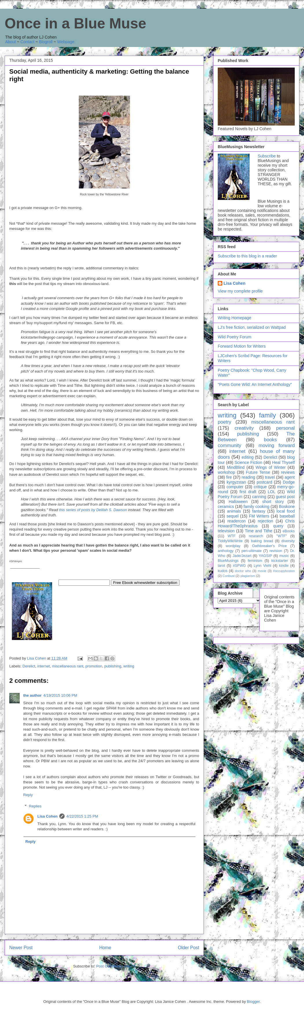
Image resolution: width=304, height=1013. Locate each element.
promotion (93, 666)
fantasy (258, 511)
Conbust (229, 576)
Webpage (65, 41)
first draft (247, 491)
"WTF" (281, 536)
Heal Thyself (283, 462)
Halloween (238, 501)
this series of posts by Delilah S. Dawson (93, 510)
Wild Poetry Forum (234, 337)
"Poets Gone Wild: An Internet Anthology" (255, 384)
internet (43, 666)
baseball (287, 516)
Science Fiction (248, 462)
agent (290, 477)
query (278, 526)
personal (285, 428)
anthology (226, 551)
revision (276, 551)
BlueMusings (228, 561)
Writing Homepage (234, 317)
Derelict (29, 666)
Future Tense (258, 472)
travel (270, 477)
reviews (288, 472)
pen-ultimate (251, 551)
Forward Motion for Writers (241, 346)
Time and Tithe (258, 531)
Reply (28, 795)
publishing (112, 666)
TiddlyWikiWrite (230, 541)
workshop (226, 472)
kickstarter (279, 561)
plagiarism (247, 576)
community (229, 445)
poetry (224, 422)
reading (248, 477)
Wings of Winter (271, 467)
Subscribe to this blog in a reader (247, 256)
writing (128, 666)
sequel (233, 516)
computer (234, 486)
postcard (264, 482)
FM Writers (259, 516)
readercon (236, 521)
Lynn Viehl (262, 566)
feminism (255, 561)
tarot (221, 566)
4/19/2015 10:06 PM (60, 695)
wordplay (233, 546)
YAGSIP (265, 556)
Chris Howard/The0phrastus (256, 523)
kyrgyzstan (236, 482)
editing (248, 457)
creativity (244, 428)
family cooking (256, 506)
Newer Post (21, 947)
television (226, 531)
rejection (265, 521)
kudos (223, 571)
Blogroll (46, 41)
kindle (284, 566)
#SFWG (239, 566)
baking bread (262, 541)
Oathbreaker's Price (269, 546)
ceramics (226, 506)
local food (285, 511)
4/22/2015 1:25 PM (82, 816)
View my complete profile (240, 291)
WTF (231, 536)
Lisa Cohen (47, 816)
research (256, 536)
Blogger (253, 1001)
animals (234, 511)
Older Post (188, 947)
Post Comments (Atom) (115, 966)
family (267, 415)
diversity (288, 541)
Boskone (287, 506)
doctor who (243, 571)
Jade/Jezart (241, 556)
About (10, 41)
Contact (27, 41)
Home (105, 947)
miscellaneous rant (67, 666)
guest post (285, 496)
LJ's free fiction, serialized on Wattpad (252, 327)
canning (259, 496)
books (270, 439)
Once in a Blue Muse (75, 23)
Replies (35, 806)
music (284, 556)
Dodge (289, 482)
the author (32, 695)
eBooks (289, 531)
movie (262, 571)
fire (229, 477)
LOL (271, 491)
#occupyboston (284, 571)
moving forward (277, 445)
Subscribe (267, 156)
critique (260, 486)
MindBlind (235, 467)
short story (273, 501)
